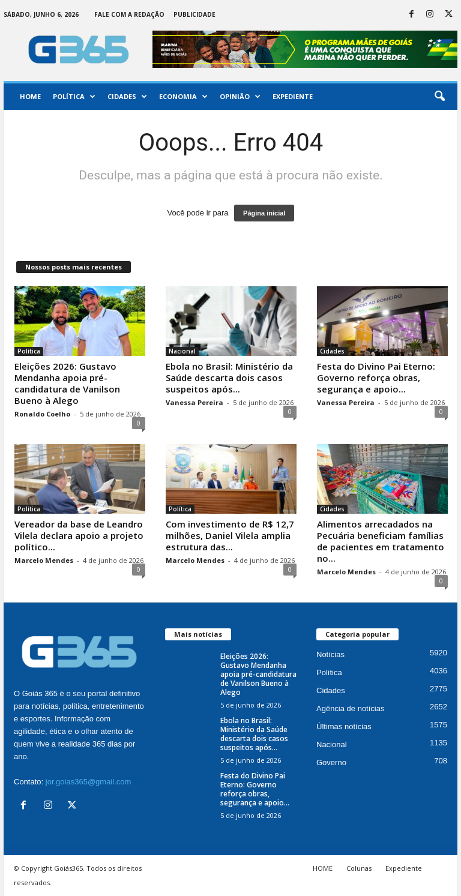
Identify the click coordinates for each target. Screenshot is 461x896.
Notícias (330, 654)
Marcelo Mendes (43, 560)
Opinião (240, 96)
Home (30, 96)
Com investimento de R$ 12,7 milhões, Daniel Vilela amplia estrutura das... (230, 535)
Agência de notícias (350, 708)
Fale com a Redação (129, 14)
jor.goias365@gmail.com (88, 781)
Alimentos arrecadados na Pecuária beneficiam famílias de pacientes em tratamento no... (380, 541)
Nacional (182, 351)
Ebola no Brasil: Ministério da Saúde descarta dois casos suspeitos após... (229, 377)
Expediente (293, 96)
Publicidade (194, 14)
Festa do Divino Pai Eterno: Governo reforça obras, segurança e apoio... (376, 377)
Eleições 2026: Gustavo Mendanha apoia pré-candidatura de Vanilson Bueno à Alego (67, 383)
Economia (183, 96)
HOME (323, 868)
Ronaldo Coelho (42, 413)
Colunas (359, 868)
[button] (439, 96)
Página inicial (264, 213)
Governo (331, 762)
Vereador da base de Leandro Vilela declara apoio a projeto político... (78, 535)
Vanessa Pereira (194, 402)
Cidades (127, 96)
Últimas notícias (344, 726)
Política (74, 96)
